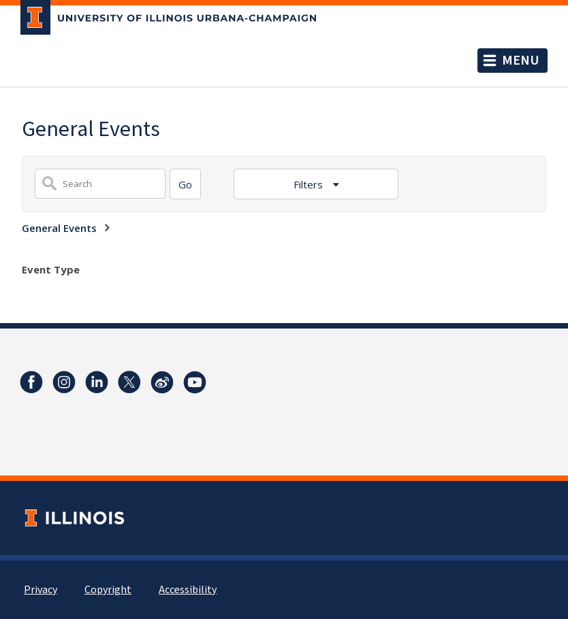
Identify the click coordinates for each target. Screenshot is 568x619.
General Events (59, 228)
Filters (310, 184)
